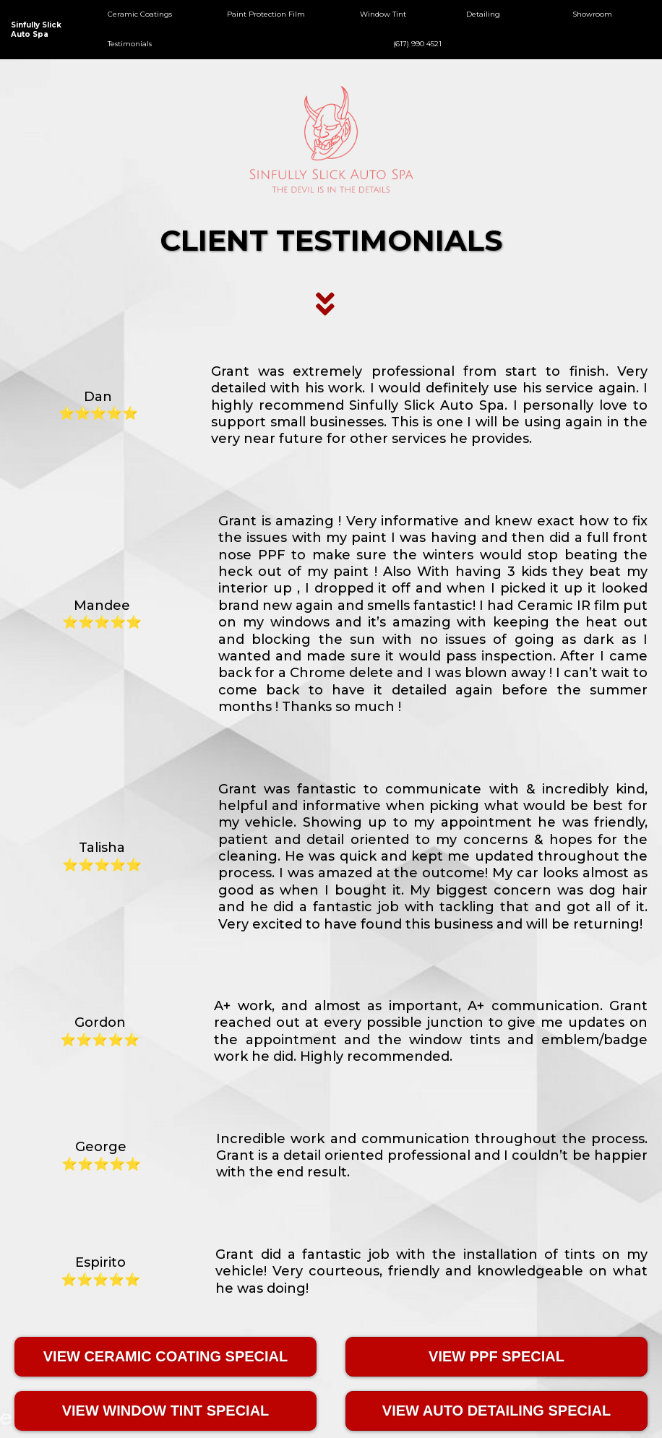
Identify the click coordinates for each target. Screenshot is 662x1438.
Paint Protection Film (266, 14)
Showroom (592, 14)
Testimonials (130, 43)
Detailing (483, 14)
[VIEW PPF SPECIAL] (496, 1357)
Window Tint (383, 14)
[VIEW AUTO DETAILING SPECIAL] (496, 1411)
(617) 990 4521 (417, 43)
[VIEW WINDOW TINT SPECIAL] (165, 1411)
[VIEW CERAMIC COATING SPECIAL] (165, 1357)
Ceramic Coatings (140, 14)
